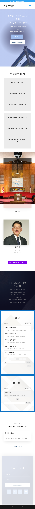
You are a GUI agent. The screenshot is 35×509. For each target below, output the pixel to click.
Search (28, 362)
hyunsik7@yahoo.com (17, 262)
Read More (17, 446)
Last (24, 359)
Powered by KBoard (9, 369)
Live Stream (18, 42)
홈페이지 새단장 (9, 433)
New (29, 366)
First (10, 359)
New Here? (17, 36)
